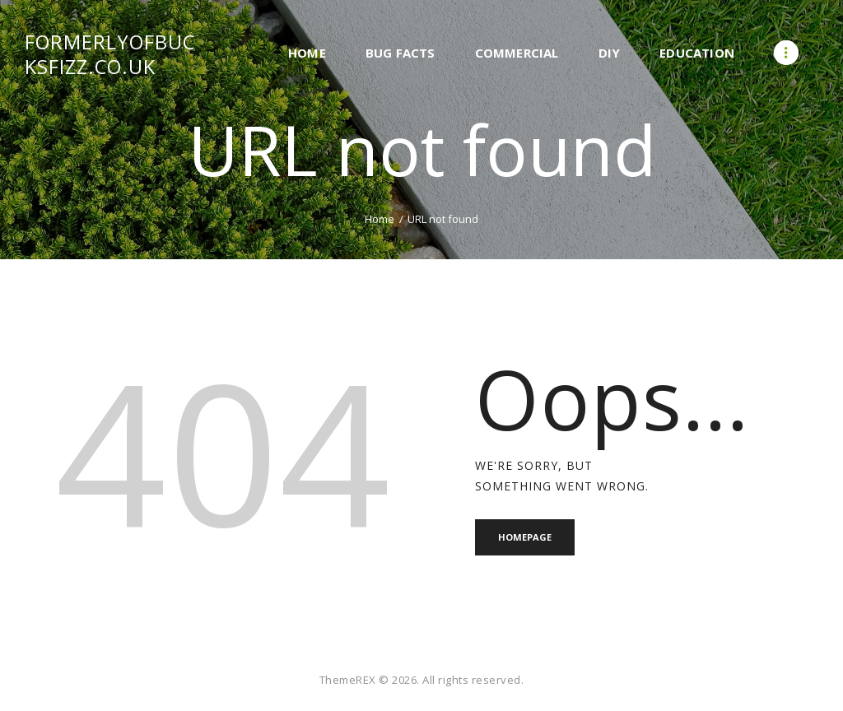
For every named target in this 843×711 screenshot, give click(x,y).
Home (379, 219)
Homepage (525, 537)
